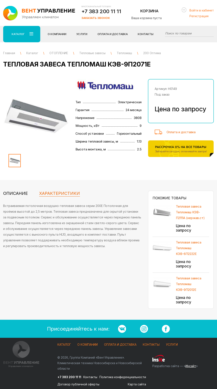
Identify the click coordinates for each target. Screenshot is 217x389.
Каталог (64, 344)
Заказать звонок (95, 18)
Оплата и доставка (181, 132)
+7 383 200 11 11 (101, 11)
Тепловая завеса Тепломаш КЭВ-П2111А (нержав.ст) (190, 212)
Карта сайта (137, 384)
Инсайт (190, 366)
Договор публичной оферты (78, 384)
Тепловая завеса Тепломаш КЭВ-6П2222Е (188, 248)
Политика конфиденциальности (122, 377)
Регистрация (199, 16)
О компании (87, 344)
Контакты (145, 34)
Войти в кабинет (201, 10)
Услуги (172, 344)
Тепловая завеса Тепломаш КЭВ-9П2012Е (188, 284)
